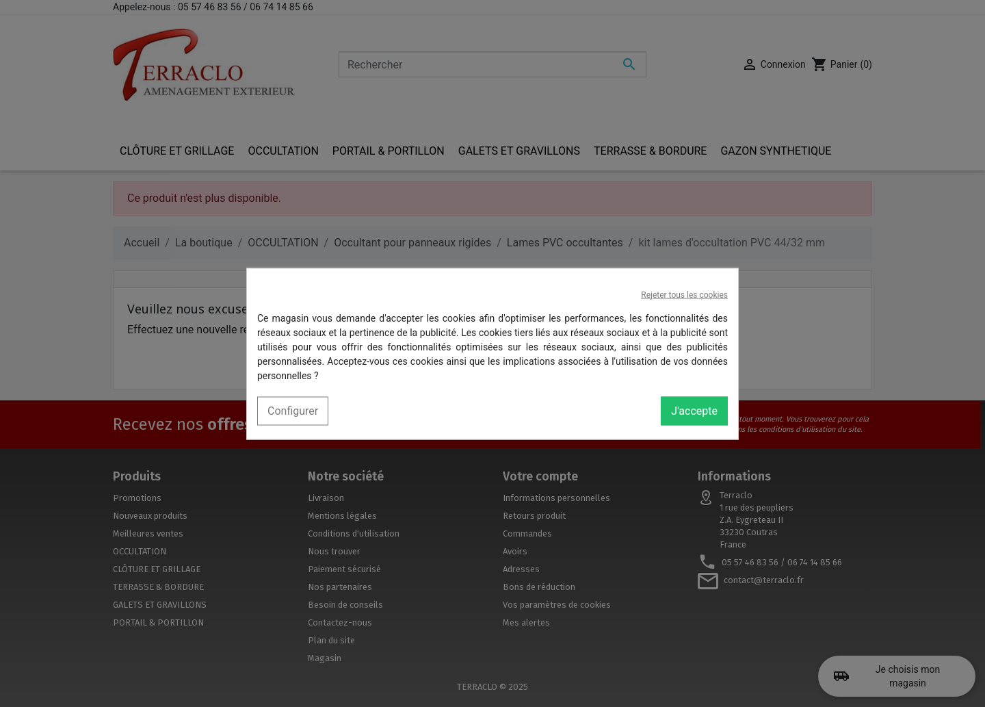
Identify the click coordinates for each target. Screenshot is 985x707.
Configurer (292, 410)
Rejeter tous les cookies (684, 294)
